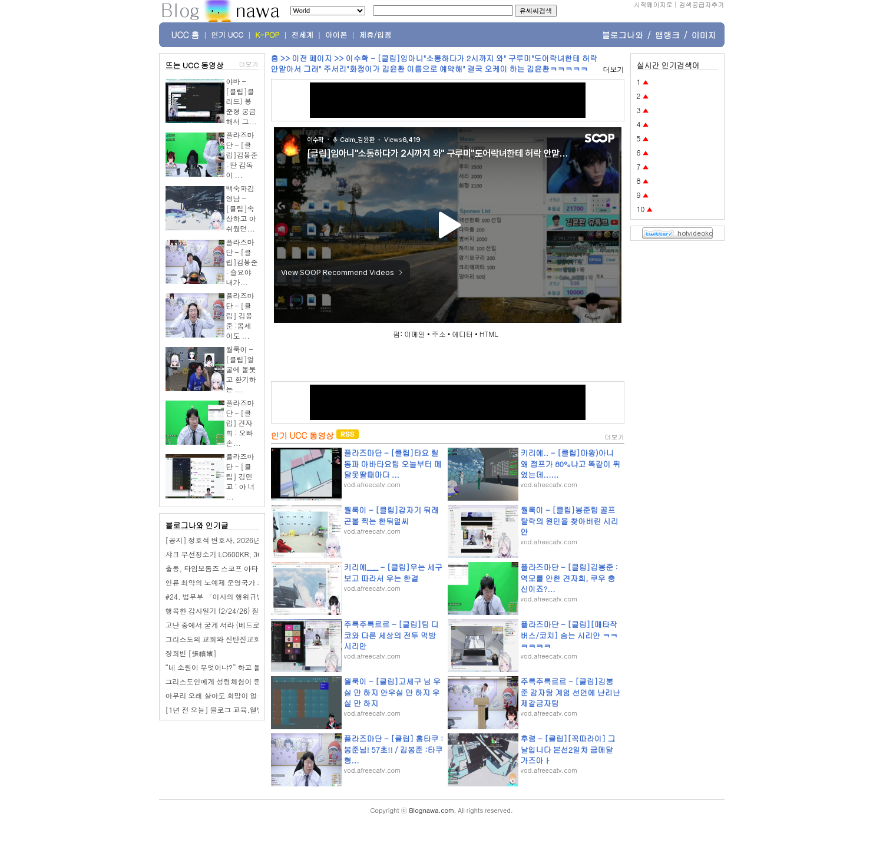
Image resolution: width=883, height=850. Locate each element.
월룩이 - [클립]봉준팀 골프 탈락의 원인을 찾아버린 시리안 (570, 520)
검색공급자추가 (702, 4)
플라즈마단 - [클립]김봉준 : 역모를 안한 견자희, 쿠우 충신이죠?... (569, 577)
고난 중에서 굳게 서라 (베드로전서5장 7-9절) (237, 625)
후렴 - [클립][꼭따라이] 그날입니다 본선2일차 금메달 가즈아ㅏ (568, 749)
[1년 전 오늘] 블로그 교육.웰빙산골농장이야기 (240, 710)
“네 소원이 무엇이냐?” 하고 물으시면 (224, 667)
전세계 (303, 34)
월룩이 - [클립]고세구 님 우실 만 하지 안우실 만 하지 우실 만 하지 (392, 692)
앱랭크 (667, 35)
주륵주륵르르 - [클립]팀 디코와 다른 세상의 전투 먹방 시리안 (391, 635)
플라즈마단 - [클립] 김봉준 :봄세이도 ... (240, 315)
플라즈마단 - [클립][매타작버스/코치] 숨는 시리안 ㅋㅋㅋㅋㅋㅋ (569, 635)
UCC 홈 (185, 35)
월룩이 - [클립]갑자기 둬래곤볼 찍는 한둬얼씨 (391, 515)
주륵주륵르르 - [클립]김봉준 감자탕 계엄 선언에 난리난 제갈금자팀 (570, 692)
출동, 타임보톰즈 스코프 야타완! (217, 568)
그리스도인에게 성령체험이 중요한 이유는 (232, 681)
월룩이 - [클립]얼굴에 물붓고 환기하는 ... (241, 369)
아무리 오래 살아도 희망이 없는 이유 (223, 695)
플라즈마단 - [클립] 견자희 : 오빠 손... (240, 423)
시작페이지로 (653, 4)
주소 (439, 334)
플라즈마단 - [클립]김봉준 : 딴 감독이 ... (242, 155)
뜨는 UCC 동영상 (195, 65)
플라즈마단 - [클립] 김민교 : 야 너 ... (240, 476)
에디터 (462, 334)
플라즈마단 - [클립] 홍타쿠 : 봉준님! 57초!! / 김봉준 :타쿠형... (394, 749)
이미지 (704, 35)
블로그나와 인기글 (197, 525)
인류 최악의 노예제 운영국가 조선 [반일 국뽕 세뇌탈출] (253, 582)
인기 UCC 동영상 (302, 435)
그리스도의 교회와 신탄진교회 (213, 639)
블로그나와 (622, 35)
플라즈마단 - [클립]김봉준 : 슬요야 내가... (242, 262)
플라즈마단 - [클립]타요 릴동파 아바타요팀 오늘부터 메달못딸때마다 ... (393, 463)
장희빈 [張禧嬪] (191, 653)
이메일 (414, 334)
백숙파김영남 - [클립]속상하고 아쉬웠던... (241, 208)
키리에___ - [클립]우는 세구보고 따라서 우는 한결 (393, 572)
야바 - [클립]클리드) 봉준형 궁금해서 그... (241, 101)
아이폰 (336, 34)
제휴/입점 (375, 34)
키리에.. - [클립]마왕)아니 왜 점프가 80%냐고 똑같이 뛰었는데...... (571, 463)
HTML (488, 334)
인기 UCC (227, 34)
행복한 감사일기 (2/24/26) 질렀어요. (224, 611)
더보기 (249, 63)
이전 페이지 (312, 58)
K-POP (267, 34)
